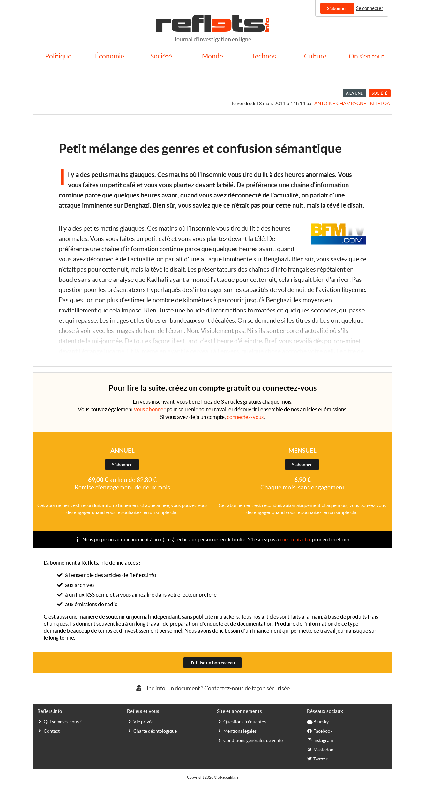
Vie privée (140, 721)
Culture (315, 56)
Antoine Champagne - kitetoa (352, 103)
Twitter (317, 758)
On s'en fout (366, 56)
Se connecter (369, 8)
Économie (109, 56)
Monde (212, 56)
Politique (58, 56)
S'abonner (337, 8)
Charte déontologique (152, 731)
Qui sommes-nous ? (59, 721)
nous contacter (295, 539)
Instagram (320, 740)
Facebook (319, 731)
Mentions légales (237, 731)
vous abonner (150, 409)
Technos (264, 56)
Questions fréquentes (241, 721)
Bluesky (318, 721)
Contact (48, 731)
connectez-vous (245, 417)
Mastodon (320, 749)
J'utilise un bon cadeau (212, 662)
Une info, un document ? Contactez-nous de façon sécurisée (212, 688)
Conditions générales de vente (250, 740)
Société (161, 56)
